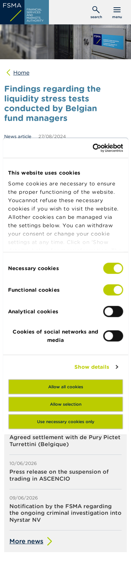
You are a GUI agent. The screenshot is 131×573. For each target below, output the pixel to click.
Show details (91, 367)
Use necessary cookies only (65, 421)
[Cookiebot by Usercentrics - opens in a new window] (93, 148)
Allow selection (65, 403)
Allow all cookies (65, 386)
